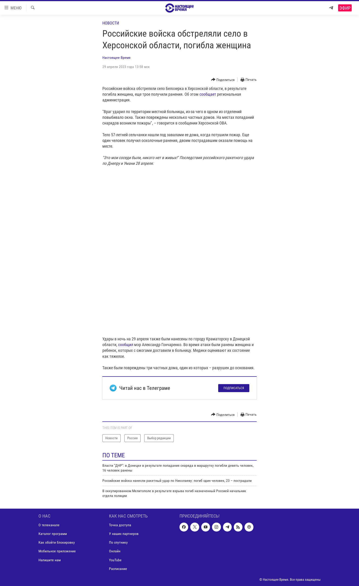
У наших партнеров (124, 534)
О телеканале (49, 525)
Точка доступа (120, 525)
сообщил (125, 344)
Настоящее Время (116, 57)
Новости (110, 23)
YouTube (115, 560)
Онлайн (114, 551)
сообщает (207, 94)
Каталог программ (52, 534)
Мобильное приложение (57, 551)
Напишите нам (49, 560)
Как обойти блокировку (56, 542)
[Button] (223, 80)
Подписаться (233, 388)
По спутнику (118, 542)
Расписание (118, 569)
